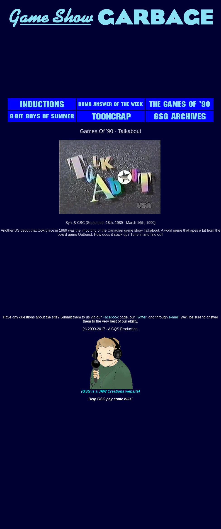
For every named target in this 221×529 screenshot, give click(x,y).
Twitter (141, 317)
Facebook (111, 317)
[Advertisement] (111, 65)
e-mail (174, 317)
